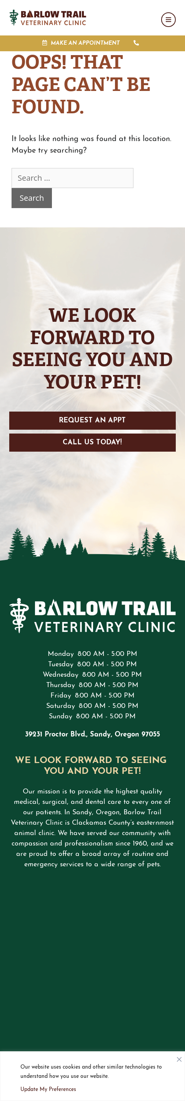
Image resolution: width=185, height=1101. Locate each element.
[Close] (179, 1057)
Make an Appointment (85, 43)
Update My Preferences (48, 1090)
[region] (92, 1076)
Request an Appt (92, 420)
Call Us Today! (92, 442)
